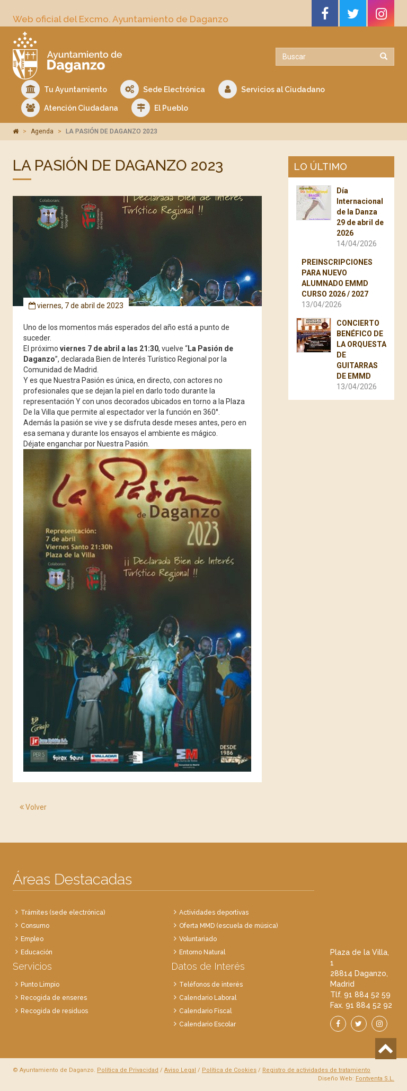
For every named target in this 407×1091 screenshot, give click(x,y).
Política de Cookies (229, 1070)
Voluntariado (198, 939)
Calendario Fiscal (205, 1011)
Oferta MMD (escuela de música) (228, 925)
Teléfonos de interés (211, 984)
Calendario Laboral (207, 997)
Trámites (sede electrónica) (63, 912)
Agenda (42, 131)
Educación (36, 952)
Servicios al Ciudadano (271, 89)
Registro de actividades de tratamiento (316, 1070)
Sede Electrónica (162, 89)
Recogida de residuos (54, 1011)
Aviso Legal (180, 1070)
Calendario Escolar (207, 1024)
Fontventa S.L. (375, 1078)
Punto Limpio (40, 984)
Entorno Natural (202, 952)
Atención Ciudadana (69, 108)
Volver (33, 807)
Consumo (35, 925)
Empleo (32, 939)
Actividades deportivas (214, 912)
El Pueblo (159, 108)
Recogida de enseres (54, 997)
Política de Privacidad (127, 1070)
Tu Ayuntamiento (64, 89)
